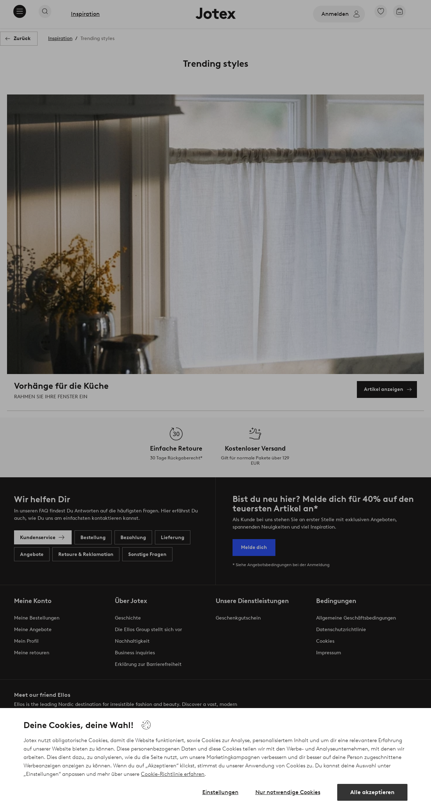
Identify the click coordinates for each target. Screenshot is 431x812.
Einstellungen (220, 792)
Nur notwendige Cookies (287, 792)
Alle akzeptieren (372, 792)
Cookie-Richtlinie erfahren (172, 774)
